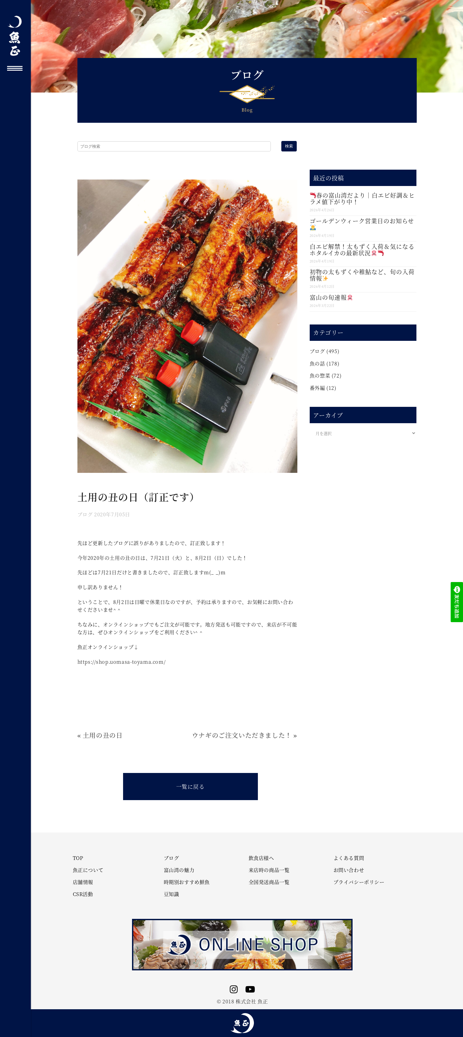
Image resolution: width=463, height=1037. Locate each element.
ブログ (85, 514)
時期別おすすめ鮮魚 (187, 882)
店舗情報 (83, 882)
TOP (78, 858)
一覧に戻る (190, 786)
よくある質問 (348, 858)
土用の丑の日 (103, 735)
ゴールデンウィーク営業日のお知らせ (362, 223)
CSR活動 (83, 894)
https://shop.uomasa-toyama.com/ (121, 661)
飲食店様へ (261, 858)
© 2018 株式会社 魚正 (242, 1001)
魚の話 (317, 363)
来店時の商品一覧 (269, 870)
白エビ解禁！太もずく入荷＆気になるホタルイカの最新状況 (362, 249)
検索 (289, 146)
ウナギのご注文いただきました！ (242, 735)
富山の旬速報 (331, 297)
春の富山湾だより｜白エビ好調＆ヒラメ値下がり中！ (362, 198)
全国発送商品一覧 (269, 882)
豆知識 (171, 894)
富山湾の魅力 (179, 870)
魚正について (88, 870)
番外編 (317, 387)
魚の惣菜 (320, 375)
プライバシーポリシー (359, 882)
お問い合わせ (348, 870)
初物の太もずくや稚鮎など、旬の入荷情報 (362, 274)
